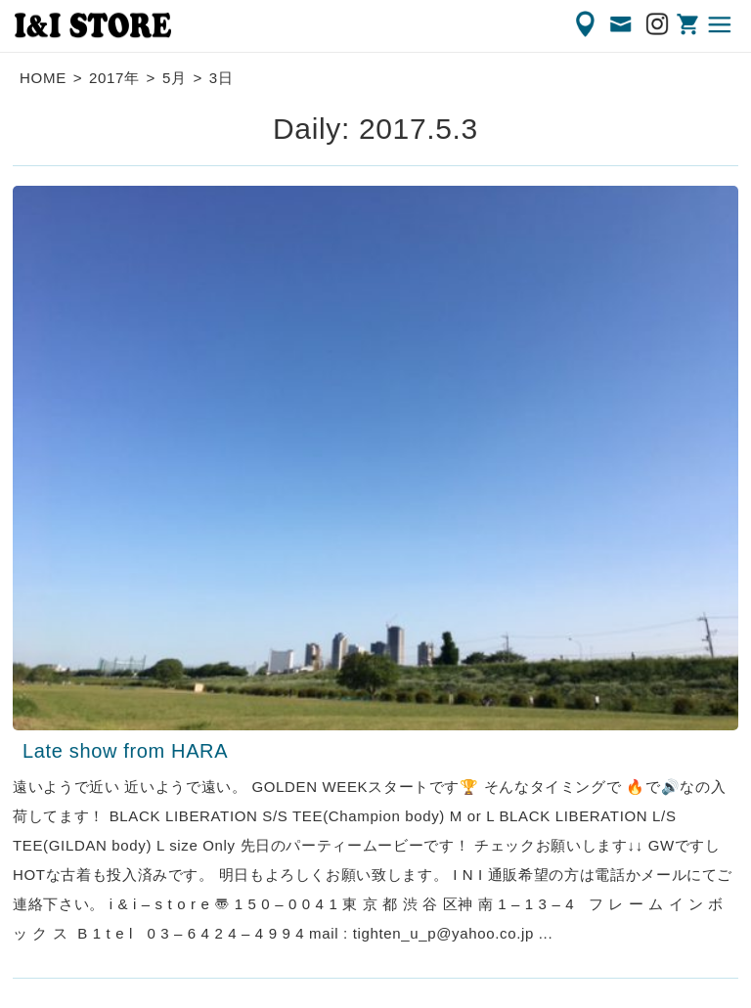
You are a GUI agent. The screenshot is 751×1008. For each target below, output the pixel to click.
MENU (720, 24)
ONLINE (689, 24)
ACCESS (586, 24)
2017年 (114, 77)
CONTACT (622, 24)
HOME (43, 77)
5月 (174, 77)
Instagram (658, 24)
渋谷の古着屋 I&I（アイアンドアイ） (93, 25)
